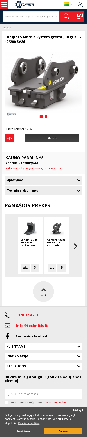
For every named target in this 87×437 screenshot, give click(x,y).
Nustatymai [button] (23, 431)
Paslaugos (16, 366)
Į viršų (43, 291)
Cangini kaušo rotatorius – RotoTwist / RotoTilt (56, 242)
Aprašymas (15, 180)
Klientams (15, 346)
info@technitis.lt (32, 325)
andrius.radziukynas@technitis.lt (23, 168)
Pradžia (7, 27)
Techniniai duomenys (22, 190)
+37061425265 (52, 168)
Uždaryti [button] (78, 410)
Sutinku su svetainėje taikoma (39, 402)
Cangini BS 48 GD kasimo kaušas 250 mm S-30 (28, 242)
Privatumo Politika (57, 402)
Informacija (17, 356)
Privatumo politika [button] (28, 423)
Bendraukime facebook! (31, 336)
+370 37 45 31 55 (29, 315)
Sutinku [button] (63, 431)
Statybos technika (4, 4)
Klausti (52, 138)
